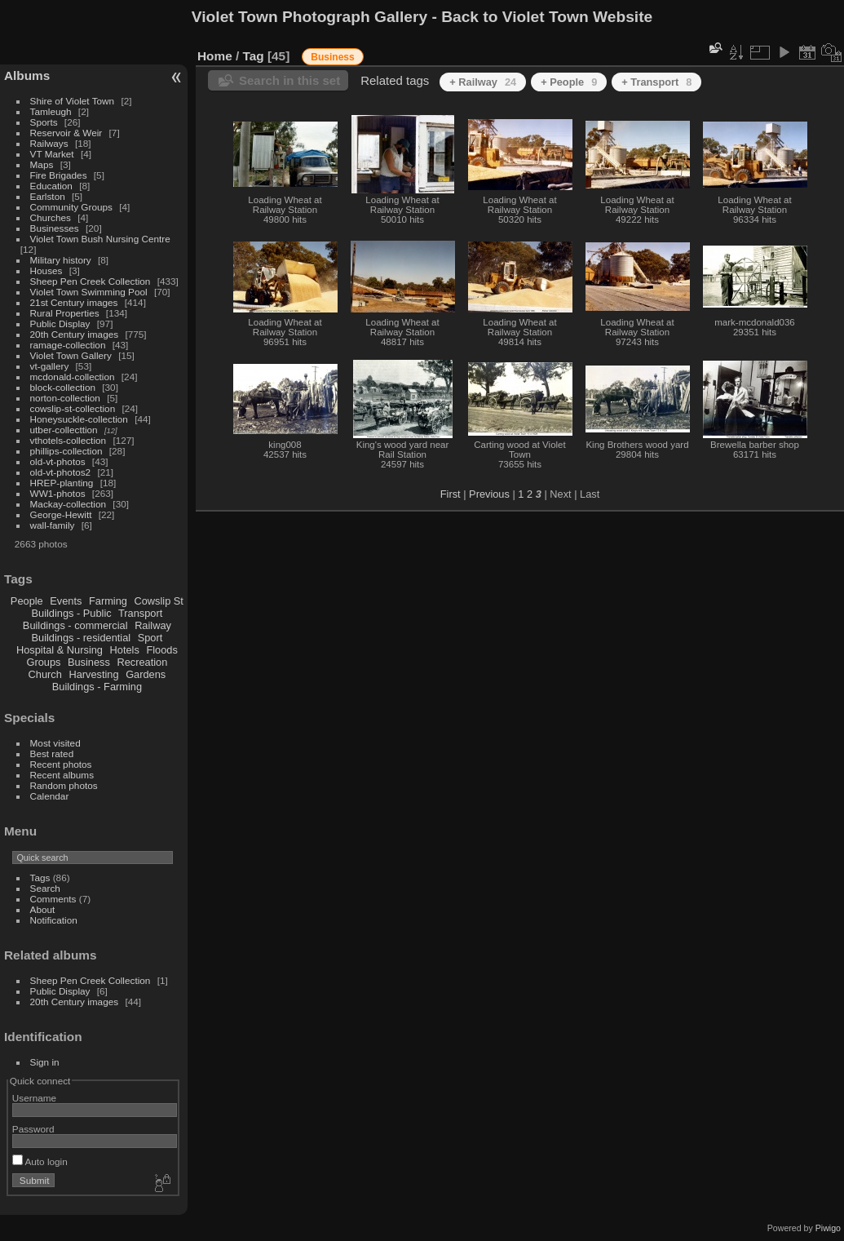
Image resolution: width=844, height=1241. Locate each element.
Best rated (52, 753)
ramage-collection (68, 344)
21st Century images (74, 302)
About (42, 909)
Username (34, 1098)
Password (33, 1129)
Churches (50, 217)
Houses (46, 270)
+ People (569, 82)
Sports (44, 122)
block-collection (62, 387)
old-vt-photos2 (60, 472)
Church (45, 674)
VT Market (52, 153)
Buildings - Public (72, 613)
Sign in (45, 1062)
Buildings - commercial (75, 625)
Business (89, 662)
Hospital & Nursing (59, 650)
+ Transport (656, 82)
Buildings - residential (81, 638)
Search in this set (289, 80)
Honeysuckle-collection (79, 419)
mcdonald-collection (72, 376)
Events (66, 601)
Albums (27, 75)
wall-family (52, 525)
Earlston (47, 196)
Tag (253, 56)
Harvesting (93, 674)
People (27, 601)
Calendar (49, 796)
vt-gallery (49, 366)
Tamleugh (51, 111)
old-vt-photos (58, 461)
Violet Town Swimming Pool (89, 291)
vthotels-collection (68, 440)
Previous (489, 494)
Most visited (55, 743)
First (450, 494)
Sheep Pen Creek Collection (90, 281)
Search (45, 888)
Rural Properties (64, 313)
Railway (153, 625)
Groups (43, 662)
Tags (40, 877)
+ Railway (482, 82)
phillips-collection (66, 450)
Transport (140, 613)
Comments (53, 898)
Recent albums (62, 774)
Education (51, 185)
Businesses (54, 228)
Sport (150, 638)
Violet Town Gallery (71, 355)
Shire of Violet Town (72, 100)
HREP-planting (62, 482)
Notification (53, 920)
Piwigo (828, 1228)
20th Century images (74, 334)
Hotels (124, 650)
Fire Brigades (58, 175)
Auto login (40, 1161)
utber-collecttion (64, 429)
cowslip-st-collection (73, 408)
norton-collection (65, 397)
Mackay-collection (68, 504)
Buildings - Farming (97, 686)
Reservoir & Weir (66, 132)
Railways (49, 143)
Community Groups (71, 207)
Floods (161, 650)
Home (214, 56)
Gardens (146, 674)
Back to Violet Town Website (546, 16)
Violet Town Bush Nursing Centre (100, 238)
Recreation (142, 662)
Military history (60, 260)
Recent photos (61, 764)
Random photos (64, 785)
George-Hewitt (61, 514)
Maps (42, 164)
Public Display (60, 323)
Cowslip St (158, 601)
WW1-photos (58, 493)
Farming (108, 601)
